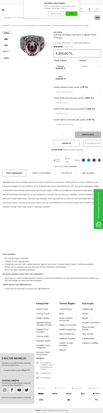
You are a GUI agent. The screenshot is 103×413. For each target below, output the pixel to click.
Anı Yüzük (58, 32)
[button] (19, 45)
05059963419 (45, 373)
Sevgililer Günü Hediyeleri (43, 346)
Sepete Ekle (88, 135)
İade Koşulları (88, 173)
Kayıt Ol (26, 370)
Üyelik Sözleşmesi (67, 329)
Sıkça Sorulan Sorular (88, 328)
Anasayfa (5, 25)
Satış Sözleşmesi (67, 334)
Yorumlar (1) (66, 173)
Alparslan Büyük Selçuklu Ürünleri (44, 323)
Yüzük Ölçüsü (65, 309)
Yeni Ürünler (87, 334)
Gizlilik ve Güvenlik (67, 325)
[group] (32, 45)
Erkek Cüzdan (42, 318)
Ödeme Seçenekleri (41, 173)
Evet (71, 13)
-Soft (37, 410)
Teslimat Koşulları (67, 338)
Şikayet (62, 350)
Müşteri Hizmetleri (90, 322)
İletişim (85, 313)
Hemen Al (66, 143)
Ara (97, 17)
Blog (61, 313)
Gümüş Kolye (42, 336)
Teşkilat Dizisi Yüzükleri (42, 330)
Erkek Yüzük (42, 309)
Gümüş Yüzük (17, 25)
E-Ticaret (43, 410)
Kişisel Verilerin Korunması (66, 319)
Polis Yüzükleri (44, 25)
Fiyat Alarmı (57, 160)
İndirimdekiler (88, 338)
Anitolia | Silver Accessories (43, 353)
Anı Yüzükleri (31, 25)
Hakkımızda (87, 309)
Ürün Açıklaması (14, 173)
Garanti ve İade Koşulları (66, 344)
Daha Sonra (56, 13)
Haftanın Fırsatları (90, 343)
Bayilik (85, 318)
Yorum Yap (69, 47)
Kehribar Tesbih (43, 341)
